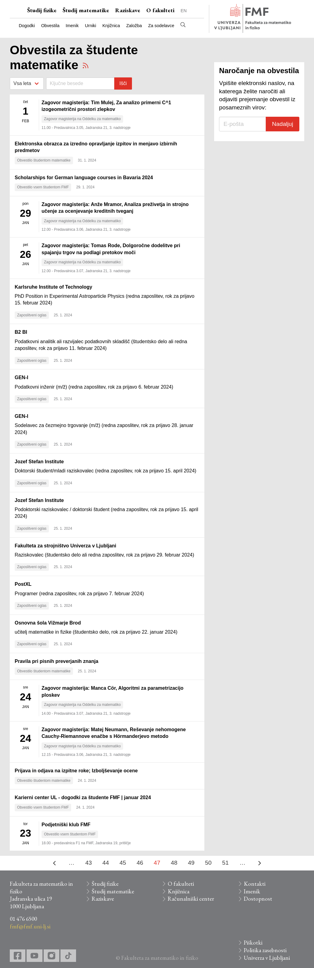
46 (140, 862)
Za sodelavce (161, 25)
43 (88, 862)
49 (191, 862)
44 (105, 862)
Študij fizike (42, 10)
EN (184, 10)
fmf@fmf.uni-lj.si (30, 926)
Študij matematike (86, 10)
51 (225, 862)
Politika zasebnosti (265, 950)
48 (174, 862)
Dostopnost (258, 898)
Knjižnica (111, 25)
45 (122, 862)
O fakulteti (160, 10)
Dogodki (27, 25)
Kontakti (254, 884)
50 (208, 862)
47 (157, 862)
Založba (134, 25)
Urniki (90, 25)
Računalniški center (191, 898)
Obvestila (50, 25)
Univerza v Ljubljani (267, 958)
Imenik (72, 25)
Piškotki (253, 942)
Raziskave (127, 10)
